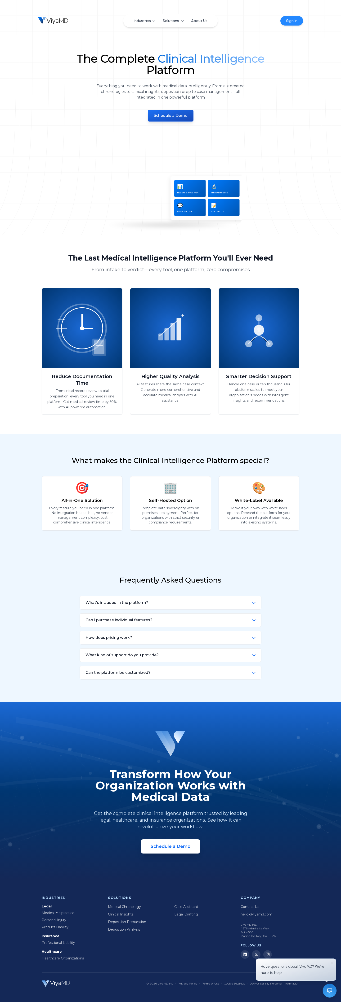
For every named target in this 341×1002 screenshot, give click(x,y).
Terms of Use (210, 983)
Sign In (291, 20)
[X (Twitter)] (256, 954)
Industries (144, 20)
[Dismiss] (332, 963)
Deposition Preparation (127, 922)
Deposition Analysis (124, 929)
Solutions (173, 20)
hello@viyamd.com (256, 914)
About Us (199, 20)
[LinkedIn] (245, 954)
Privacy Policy (187, 983)
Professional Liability (58, 943)
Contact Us (250, 907)
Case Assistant (186, 907)
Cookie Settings (234, 983)
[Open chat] (329, 990)
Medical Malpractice (58, 913)
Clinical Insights (120, 914)
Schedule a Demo (171, 115)
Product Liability (55, 927)
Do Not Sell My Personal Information (274, 983)
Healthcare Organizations (63, 958)
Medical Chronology (124, 907)
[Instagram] (267, 954)
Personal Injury (54, 920)
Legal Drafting (186, 914)
